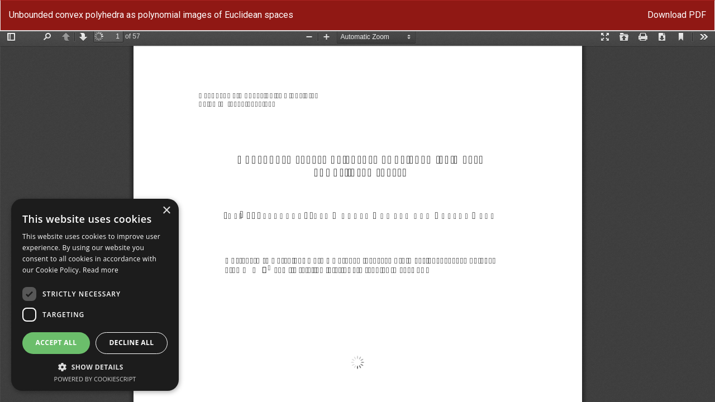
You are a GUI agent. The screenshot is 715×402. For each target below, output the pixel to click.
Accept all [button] (56, 342)
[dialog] (95, 295)
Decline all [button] (131, 342)
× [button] (166, 211)
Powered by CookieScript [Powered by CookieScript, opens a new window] (95, 379)
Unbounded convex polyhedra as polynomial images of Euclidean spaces (151, 14)
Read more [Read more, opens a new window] (100, 270)
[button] (95, 366)
